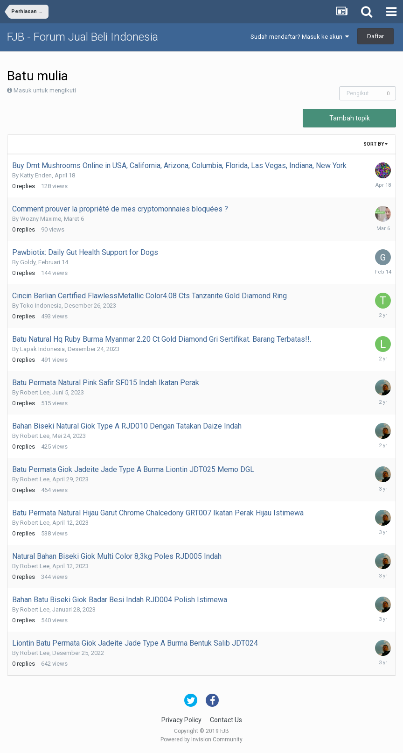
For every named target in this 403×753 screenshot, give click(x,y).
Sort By (375, 144)
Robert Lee (34, 392)
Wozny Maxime (40, 218)
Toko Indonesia (41, 305)
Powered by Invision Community (201, 739)
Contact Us (226, 720)
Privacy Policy (181, 720)
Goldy (27, 262)
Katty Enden (36, 175)
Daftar (375, 36)
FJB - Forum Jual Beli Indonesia (82, 36)
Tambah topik (349, 118)
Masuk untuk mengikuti (45, 90)
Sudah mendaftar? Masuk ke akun (299, 36)
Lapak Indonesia (42, 348)
